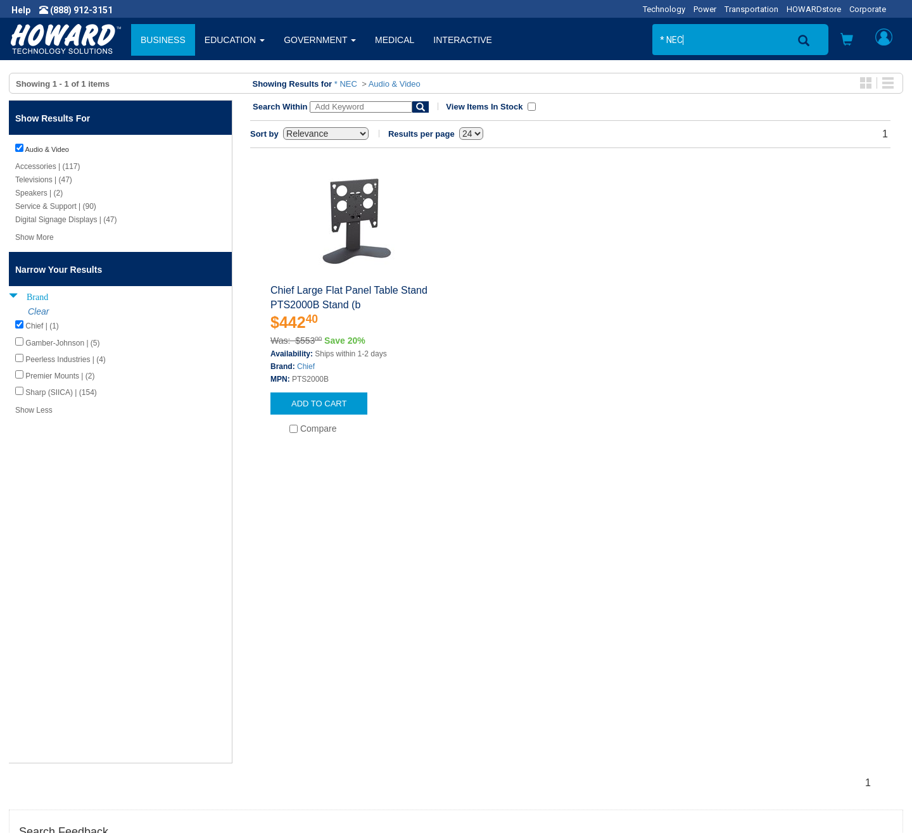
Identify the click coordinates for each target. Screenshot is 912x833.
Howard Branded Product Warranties (316, 699)
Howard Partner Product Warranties (314, 711)
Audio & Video (395, 84)
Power (705, 9)
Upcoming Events (277, 724)
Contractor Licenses (59, 737)
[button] (847, 41)
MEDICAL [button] (394, 40)
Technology (664, 9)
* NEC (345, 84)
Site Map (483, 724)
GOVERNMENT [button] (320, 40)
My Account (489, 686)
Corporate (867, 9)
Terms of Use (46, 724)
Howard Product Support (292, 673)
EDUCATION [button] (235, 40)
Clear (38, 311)
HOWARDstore (814, 9)
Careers (35, 699)
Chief (306, 366)
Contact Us (487, 673)
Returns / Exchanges (507, 711)
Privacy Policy (47, 711)
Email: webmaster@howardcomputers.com (775, 737)
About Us (38, 673)
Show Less (34, 410)
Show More (34, 237)
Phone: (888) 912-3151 (734, 711)
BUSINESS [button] (163, 40)
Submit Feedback (277, 686)
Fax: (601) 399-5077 (728, 724)
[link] (690, 802)
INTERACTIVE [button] (462, 40)
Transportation (751, 9)
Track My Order (496, 699)
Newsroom (41, 686)
